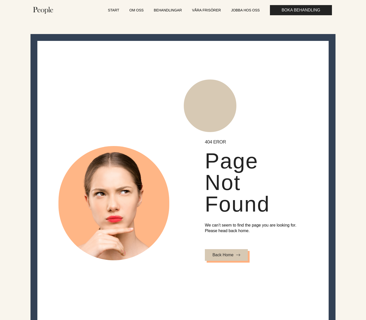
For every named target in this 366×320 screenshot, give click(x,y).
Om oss (136, 10)
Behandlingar (168, 10)
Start (113, 10)
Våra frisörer (206, 10)
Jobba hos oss (245, 10)
